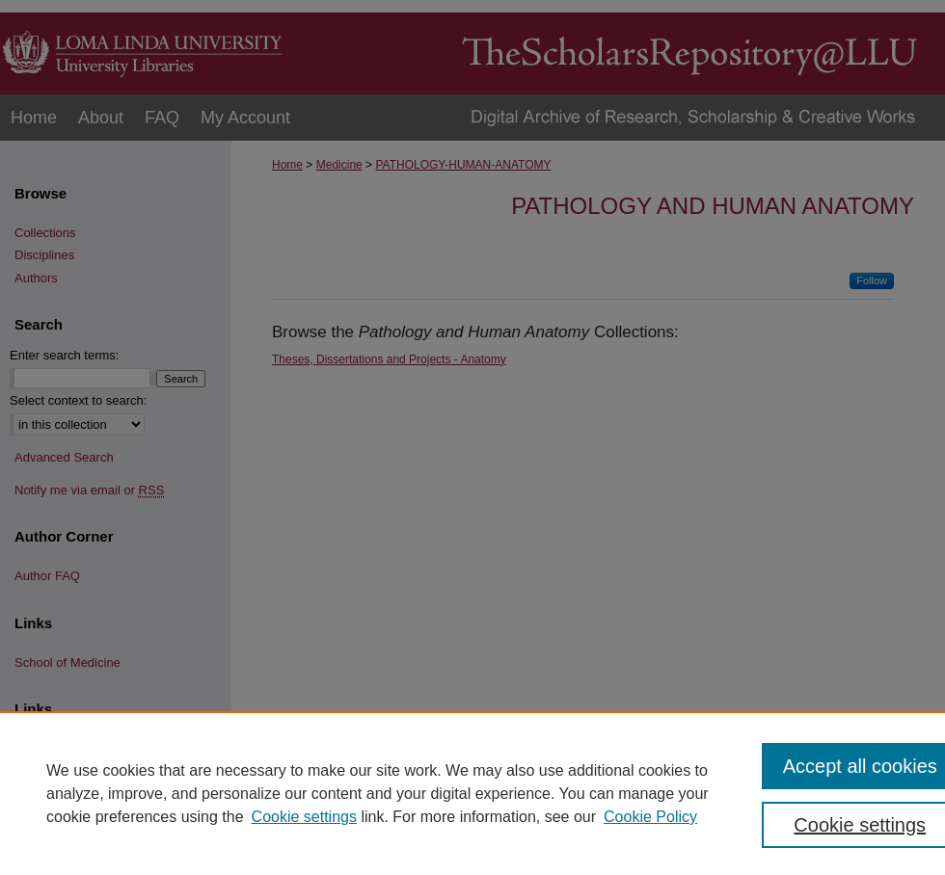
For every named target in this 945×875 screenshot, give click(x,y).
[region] (472, 793)
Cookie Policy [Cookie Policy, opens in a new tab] (650, 817)
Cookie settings (304, 817)
